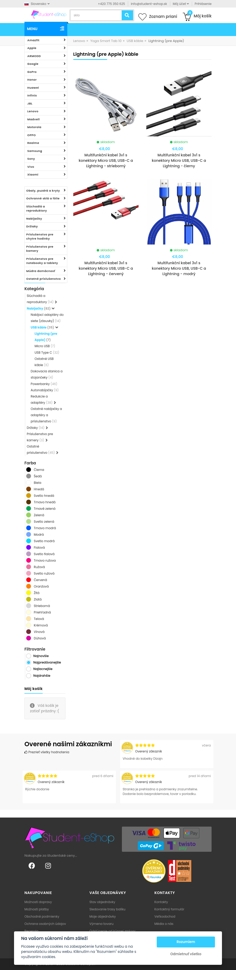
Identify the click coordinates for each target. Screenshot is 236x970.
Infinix (32, 95)
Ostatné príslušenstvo (43, 279)
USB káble (135, 40)
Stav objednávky (102, 902)
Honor (32, 80)
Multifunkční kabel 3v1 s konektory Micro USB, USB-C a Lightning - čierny (179, 160)
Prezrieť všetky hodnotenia (46, 752)
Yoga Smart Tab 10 (105, 40)
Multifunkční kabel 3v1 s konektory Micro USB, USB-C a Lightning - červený (106, 268)
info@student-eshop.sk (149, 4)
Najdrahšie (41, 675)
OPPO (31, 135)
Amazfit (33, 40)
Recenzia (31, 931)
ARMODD (34, 56)
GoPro (32, 72)
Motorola (34, 127)
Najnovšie (41, 656)
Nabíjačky (34, 219)
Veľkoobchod (164, 916)
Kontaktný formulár (169, 909)
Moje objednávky (102, 916)
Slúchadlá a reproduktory (36, 208)
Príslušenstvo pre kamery (39, 249)
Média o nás (163, 924)
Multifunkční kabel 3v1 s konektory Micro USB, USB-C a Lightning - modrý (179, 268)
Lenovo (32, 111)
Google (32, 64)
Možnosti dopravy (38, 902)
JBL (29, 103)
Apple (31, 48)
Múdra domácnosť (40, 271)
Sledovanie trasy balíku (107, 909)
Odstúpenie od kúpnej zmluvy (112, 931)
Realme (33, 143)
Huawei (33, 88)
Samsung (34, 151)
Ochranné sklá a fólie (43, 198)
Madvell (33, 119)
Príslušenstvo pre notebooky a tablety (42, 261)
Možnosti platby (36, 909)
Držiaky (32, 226)
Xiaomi (32, 174)
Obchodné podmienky (41, 916)
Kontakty (161, 902)
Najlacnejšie (43, 669)
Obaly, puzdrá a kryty (43, 191)
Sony (31, 159)
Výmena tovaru (101, 924)
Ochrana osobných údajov (45, 924)
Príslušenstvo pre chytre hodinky (39, 236)
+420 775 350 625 (111, 4)
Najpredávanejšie (47, 662)
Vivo (30, 167)
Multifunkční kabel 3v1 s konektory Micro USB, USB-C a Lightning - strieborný (106, 160)
